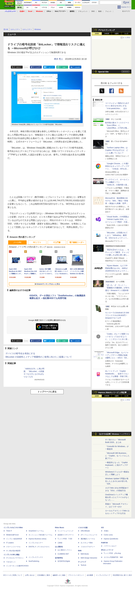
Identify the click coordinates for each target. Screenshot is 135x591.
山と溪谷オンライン (65, 550)
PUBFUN (104, 543)
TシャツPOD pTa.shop (112, 553)
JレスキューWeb (87, 543)
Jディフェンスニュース (89, 535)
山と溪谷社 (59, 547)
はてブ (51, 67)
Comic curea (108, 535)
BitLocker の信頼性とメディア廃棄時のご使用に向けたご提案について (39, 357)
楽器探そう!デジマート (66, 535)
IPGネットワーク (107, 550)
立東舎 (60, 543)
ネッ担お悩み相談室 (13, 551)
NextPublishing (34, 561)
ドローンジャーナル (13, 547)
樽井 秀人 (58, 59)
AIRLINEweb (85, 531)
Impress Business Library (37, 539)
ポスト (18, 67)
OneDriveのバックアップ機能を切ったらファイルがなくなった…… (117, 497)
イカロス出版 (83, 527)
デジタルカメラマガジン (15, 558)
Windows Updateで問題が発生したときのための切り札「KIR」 (116, 481)
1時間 (97, 34)
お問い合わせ (30, 575)
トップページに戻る (47, 392)
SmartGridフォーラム (36, 531)
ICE (102, 527)
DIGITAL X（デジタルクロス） (39, 547)
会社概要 (90, 575)
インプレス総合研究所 (14, 539)
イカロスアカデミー (88, 547)
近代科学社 (59, 558)
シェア (37, 67)
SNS (93, 11)
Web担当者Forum (12, 535)
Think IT (9, 531)
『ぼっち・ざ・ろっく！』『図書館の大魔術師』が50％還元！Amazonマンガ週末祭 (117, 287)
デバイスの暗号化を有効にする (20, 353)
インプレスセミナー (36, 543)
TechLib (83, 565)
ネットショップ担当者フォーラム (40, 535)
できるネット (11, 562)
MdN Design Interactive (89, 558)
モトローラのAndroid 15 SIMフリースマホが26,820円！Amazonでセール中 (117, 315)
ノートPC (17, 242)
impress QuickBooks (111, 539)
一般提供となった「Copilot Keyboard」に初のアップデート (116, 465)
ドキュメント (83, 11)
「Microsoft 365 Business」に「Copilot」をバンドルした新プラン (117, 455)
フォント (108, 11)
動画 (100, 11)
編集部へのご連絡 (59, 575)
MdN (79, 551)
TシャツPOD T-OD (65, 539)
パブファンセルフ (110, 546)
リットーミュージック (65, 531)
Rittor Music (59, 527)
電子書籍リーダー (76, 242)
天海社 (106, 531)
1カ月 (126, 34)
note (64, 67)
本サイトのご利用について (12, 575)
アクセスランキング (106, 30)
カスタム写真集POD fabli (113, 557)
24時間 (106, 34)
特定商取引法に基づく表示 (122, 575)
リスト (26, 67)
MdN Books (85, 554)
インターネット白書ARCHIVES (17, 566)
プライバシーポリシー (76, 575)
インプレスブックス (36, 557)
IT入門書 (57, 242)
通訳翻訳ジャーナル (88, 539)
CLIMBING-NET (63, 554)
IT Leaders (10, 543)
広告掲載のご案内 (43, 575)
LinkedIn (77, 67)
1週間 (117, 34)
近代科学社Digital (64, 561)
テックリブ (82, 562)
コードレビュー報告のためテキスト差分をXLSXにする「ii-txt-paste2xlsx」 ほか (117, 105)
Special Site (103, 72)
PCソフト (37, 242)
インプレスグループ (103, 575)
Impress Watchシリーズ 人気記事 (112, 392)
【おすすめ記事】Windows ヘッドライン (114, 434)
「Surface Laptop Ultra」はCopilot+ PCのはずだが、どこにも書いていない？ (116, 150)
